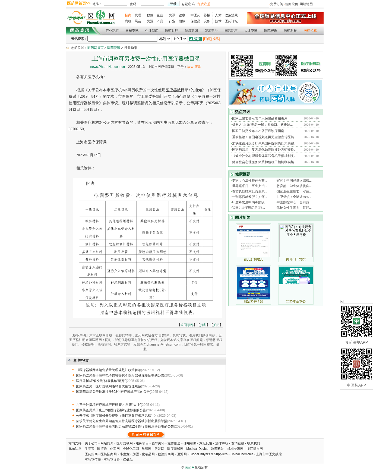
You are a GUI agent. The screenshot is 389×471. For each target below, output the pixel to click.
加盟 (136, 454)
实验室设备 (112, 459)
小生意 (124, 454)
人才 (218, 15)
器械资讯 (131, 31)
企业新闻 (151, 31)
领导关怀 (158, 443)
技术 (218, 21)
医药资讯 (113, 48)
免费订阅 (276, 4)
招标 (182, 21)
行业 (172, 21)
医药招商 (91, 454)
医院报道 (270, 31)
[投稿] (215, 39)
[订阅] (207, 39)
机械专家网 (235, 449)
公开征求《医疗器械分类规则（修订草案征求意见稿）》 (116, 416)
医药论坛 (231, 21)
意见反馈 (205, 443)
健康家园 (191, 31)
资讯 (172, 15)
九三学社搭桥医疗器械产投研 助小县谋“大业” (108, 405)
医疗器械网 (124, 443)
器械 (207, 15)
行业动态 (112, 31)
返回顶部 (187, 325)
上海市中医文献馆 (269, 454)
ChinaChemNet (241, 454)
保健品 (195, 21)
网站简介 (106, 443)
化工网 (115, 449)
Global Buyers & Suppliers (208, 454)
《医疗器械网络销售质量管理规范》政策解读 (108, 370)
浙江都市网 (254, 449)
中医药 (195, 15)
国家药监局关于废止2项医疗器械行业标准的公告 (111, 410)
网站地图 (306, 4)
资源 (150, 21)
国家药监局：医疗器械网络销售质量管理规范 (108, 386)
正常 (198, 67)
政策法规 (231, 15)
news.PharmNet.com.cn (107, 67)
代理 (138, 15)
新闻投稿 (291, 4)
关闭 (216, 325)
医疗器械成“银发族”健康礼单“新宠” (101, 381)
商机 (128, 21)
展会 (138, 21)
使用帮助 (190, 443)
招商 (128, 15)
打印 (203, 325)
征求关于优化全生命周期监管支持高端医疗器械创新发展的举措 (121, 421)
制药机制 (217, 449)
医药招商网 (108, 454)
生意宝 (89, 449)
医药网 (190, 467)
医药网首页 (95, 48)
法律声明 (221, 443)
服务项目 (142, 443)
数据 (150, 15)
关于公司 (91, 443)
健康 (182, 15)
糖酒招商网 (166, 454)
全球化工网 (131, 449)
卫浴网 (182, 454)
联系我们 (253, 443)
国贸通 (102, 449)
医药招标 (310, 31)
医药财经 (171, 31)
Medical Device (197, 449)
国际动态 (231, 31)
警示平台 (211, 31)
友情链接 (237, 443)
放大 (190, 67)
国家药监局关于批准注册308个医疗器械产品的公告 (113, 392)
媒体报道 (174, 443)
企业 (160, 15)
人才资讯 (250, 31)
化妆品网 (148, 454)
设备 (207, 21)
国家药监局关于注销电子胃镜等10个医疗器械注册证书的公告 (120, 375)
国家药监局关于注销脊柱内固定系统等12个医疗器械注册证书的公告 (125, 426)
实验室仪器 (93, 459)
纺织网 (146, 449)
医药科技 (290, 31)
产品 (160, 21)
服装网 (159, 449)
